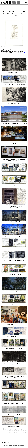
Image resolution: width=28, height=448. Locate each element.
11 (21, 429)
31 (16, 432)
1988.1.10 (23, 52)
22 (21, 430)
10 (18, 429)
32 (18, 432)
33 (21, 432)
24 (25, 430)
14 (3, 430)
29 (12, 432)
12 (23, 429)
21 (18, 430)
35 (25, 432)
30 (14, 432)
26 (5, 432)
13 (25, 429)
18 (12, 430)
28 (10, 432)
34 (23, 432)
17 (10, 430)
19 (14, 430)
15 (5, 430)
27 (7, 432)
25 (3, 432)
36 (22, 433)
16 (7, 430)
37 (24, 433)
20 (16, 430)
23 (23, 430)
